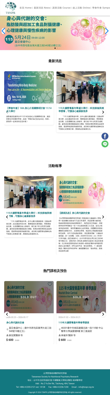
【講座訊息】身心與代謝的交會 (74, 213)
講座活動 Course (61, 7)
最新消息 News (42, 7)
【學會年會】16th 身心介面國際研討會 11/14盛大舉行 (29, 110)
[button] (55, 48)
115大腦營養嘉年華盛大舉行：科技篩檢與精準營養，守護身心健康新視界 (81, 110)
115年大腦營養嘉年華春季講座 (74, 322)
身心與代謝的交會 (15, 322)
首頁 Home (26, 7)
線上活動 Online (81, 7)
